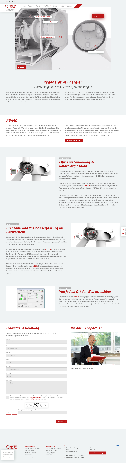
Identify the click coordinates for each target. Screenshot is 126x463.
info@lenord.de (43, 401)
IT (14, 1)
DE (7, 1)
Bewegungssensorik (8, 455)
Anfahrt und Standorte (31, 458)
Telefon (8, 375)
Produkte (49, 4)
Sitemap (93, 450)
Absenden (60, 424)
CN (12, 1)
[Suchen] (81, 4)
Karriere (93, 448)
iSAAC (40, 4)
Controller (77, 297)
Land (8, 360)
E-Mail (8, 368)
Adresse (8, 353)
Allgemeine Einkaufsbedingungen (75, 457)
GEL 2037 (48, 249)
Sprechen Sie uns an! (73, 140)
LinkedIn (117, 446)
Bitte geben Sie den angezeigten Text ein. (31, 412)
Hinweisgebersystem (71, 452)
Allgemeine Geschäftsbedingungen (75, 455)
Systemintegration (8, 457)
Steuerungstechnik (8, 452)
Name (8, 339)
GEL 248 (35, 266)
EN (9, 1)
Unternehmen (29, 4)
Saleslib (93, 453)
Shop (66, 4)
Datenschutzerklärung (41, 399)
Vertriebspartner (95, 446)
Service (58, 4)
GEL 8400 (87, 186)
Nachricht (9, 382)
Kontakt (73, 4)
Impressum (69, 446)
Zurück (22, 67)
